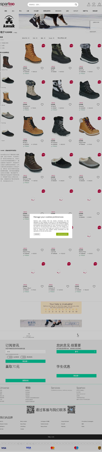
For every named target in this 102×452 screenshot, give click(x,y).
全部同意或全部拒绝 (62, 234)
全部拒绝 (37, 234)
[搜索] (76, 4)
